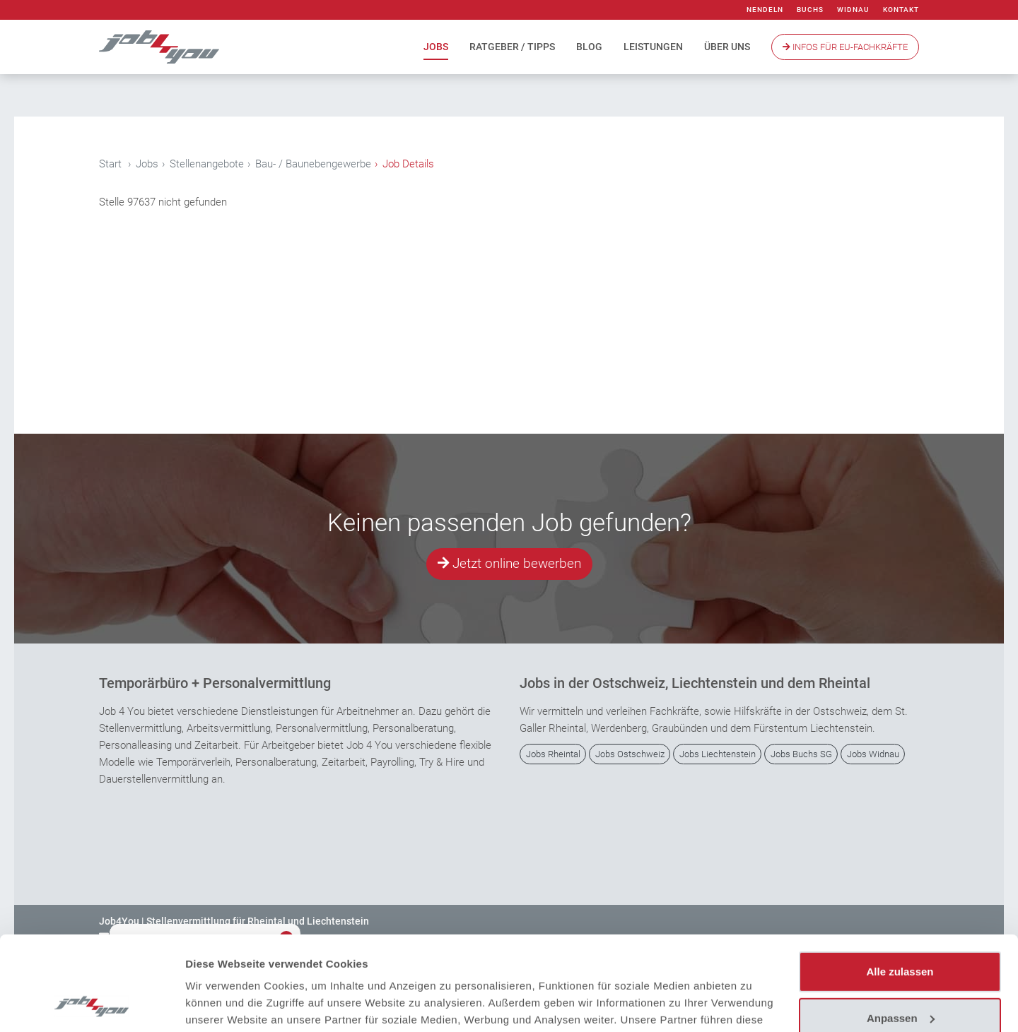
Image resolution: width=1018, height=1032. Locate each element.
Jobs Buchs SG (801, 754)
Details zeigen (221, 1004)
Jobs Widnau (873, 754)
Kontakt (901, 9)
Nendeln (765, 9)
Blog (589, 46)
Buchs (810, 9)
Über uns (727, 46)
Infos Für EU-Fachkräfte (845, 47)
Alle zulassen (899, 883)
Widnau (853, 9)
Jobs (435, 46)
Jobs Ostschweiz (630, 754)
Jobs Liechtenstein (717, 754)
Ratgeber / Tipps (512, 46)
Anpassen (901, 929)
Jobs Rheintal (553, 754)
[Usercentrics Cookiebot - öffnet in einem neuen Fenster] (91, 1004)
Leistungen (653, 46)
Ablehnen (900, 976)
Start (110, 164)
